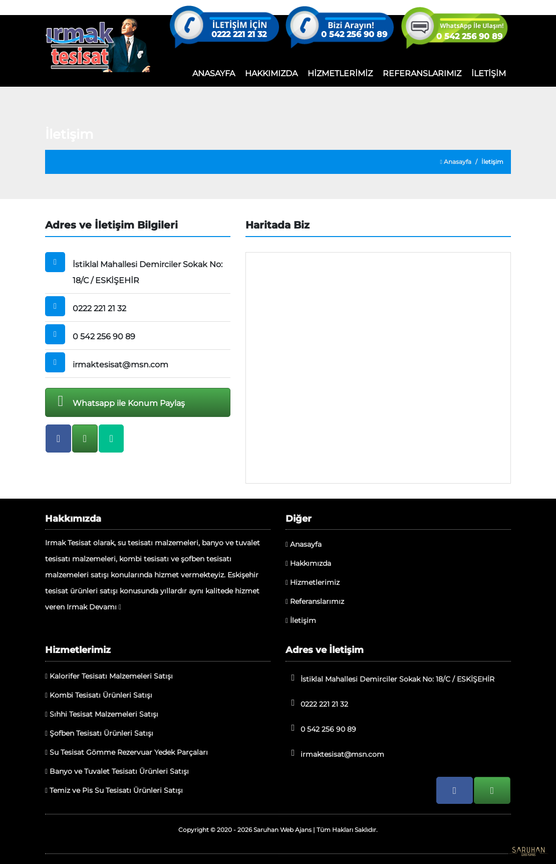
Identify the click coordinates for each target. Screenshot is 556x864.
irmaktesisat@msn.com (335, 753)
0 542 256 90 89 (354, 35)
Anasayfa (455, 161)
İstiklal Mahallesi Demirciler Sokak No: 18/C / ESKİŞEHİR (390, 678)
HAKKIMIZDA (271, 73)
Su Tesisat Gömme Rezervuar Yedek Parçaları (126, 752)
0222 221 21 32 (238, 35)
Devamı (105, 606)
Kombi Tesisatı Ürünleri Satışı (98, 695)
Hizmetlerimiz (313, 582)
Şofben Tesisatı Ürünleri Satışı (99, 733)
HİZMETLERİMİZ (340, 73)
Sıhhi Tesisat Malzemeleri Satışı (101, 714)
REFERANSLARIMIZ (422, 73)
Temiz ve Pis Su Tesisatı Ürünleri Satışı (114, 790)
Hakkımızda (308, 563)
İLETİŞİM (488, 73)
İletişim (301, 620)
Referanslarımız (315, 601)
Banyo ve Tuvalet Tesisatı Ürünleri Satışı (117, 771)
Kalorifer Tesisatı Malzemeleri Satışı (109, 676)
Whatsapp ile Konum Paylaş (118, 400)
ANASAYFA (213, 73)
